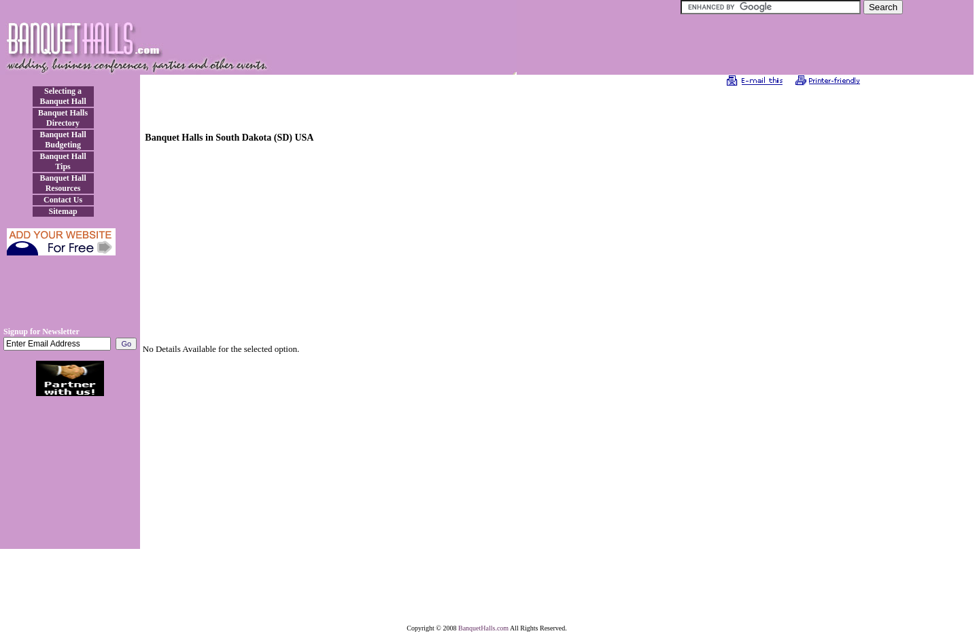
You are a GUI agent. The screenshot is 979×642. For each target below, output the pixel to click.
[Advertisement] (70, 296)
